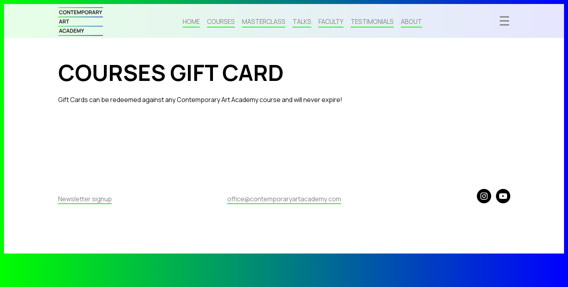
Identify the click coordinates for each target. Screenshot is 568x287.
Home (191, 22)
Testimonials (372, 22)
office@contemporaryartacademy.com (284, 199)
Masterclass (263, 22)
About (411, 22)
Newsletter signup (85, 199)
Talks (302, 22)
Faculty (331, 22)
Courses (221, 22)
